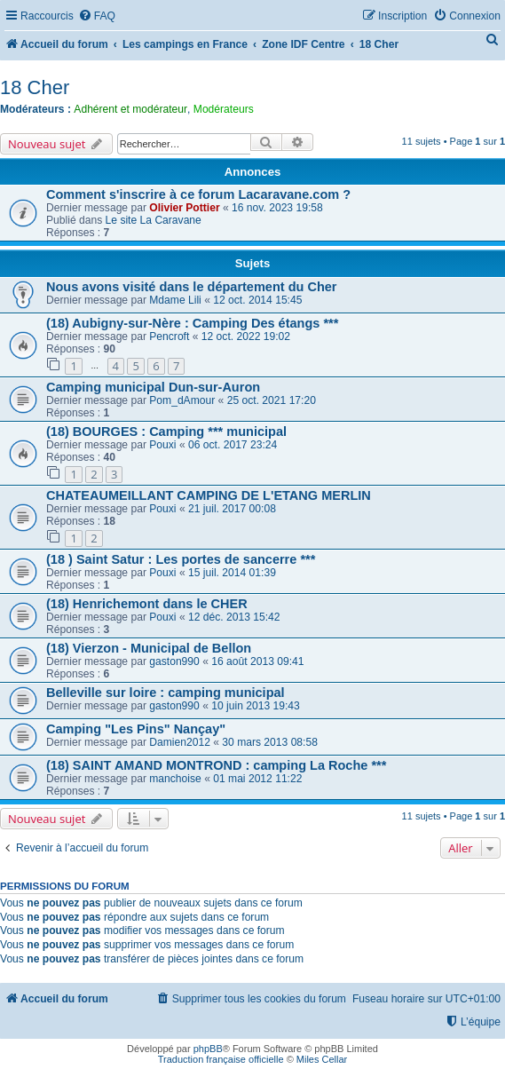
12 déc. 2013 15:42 (234, 617)
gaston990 (174, 661)
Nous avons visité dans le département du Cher (191, 287)
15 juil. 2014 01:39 (232, 572)
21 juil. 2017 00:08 (232, 509)
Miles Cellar (321, 1059)
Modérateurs (223, 109)
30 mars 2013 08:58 (270, 742)
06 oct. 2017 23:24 (232, 445)
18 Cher (34, 87)
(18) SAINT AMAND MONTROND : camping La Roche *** (216, 765)
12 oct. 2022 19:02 (245, 336)
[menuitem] (96, 16)
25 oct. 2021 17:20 (271, 400)
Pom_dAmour (182, 400)
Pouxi (162, 445)
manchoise (175, 778)
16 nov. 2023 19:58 (277, 208)
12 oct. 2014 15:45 (257, 300)
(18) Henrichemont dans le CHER (147, 604)
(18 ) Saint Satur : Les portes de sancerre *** (180, 559)
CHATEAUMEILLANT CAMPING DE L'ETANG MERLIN (208, 495)
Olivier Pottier (184, 208)
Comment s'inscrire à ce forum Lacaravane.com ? (198, 194)
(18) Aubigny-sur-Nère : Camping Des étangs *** (192, 323)
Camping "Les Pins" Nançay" (135, 729)
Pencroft (169, 336)
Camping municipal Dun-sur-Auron (153, 387)
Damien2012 (179, 742)
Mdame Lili (175, 300)
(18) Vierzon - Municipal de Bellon (148, 648)
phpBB (208, 1048)
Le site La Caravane (153, 220)
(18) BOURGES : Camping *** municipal (166, 431)
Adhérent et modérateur (130, 109)
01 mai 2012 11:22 (257, 778)
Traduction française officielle (221, 1059)
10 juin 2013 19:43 (255, 706)
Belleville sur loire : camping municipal (165, 692)
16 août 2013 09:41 (257, 661)
